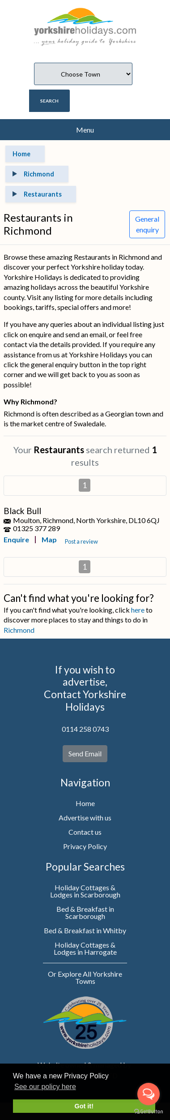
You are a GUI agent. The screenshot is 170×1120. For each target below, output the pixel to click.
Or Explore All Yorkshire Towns (85, 977)
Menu (85, 129)
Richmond (19, 630)
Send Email (85, 753)
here (137, 609)
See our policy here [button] (45, 1086)
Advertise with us (85, 817)
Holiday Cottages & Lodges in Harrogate (85, 948)
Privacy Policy (85, 846)
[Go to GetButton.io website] (148, 1111)
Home (85, 803)
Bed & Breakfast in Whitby (85, 930)
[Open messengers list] (148, 1094)
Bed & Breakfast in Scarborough (85, 912)
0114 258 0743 (85, 729)
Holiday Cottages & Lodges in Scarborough (85, 891)
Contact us (85, 832)
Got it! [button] (84, 1106)
